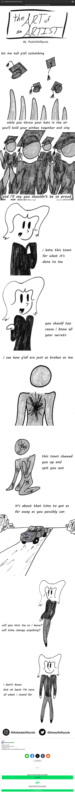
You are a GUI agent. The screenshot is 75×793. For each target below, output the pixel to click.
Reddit (48, 756)
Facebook (32, 756)
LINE (27, 756)
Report (37, 767)
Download (37, 777)
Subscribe (38, 760)
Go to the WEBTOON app (37, 790)
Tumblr (43, 756)
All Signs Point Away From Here (13, 1)
